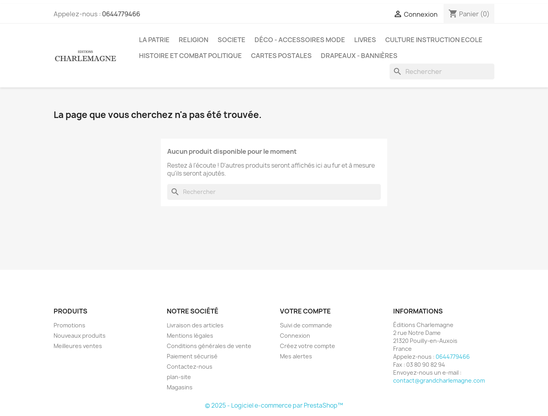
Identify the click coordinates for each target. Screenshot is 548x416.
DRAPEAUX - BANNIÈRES (359, 55)
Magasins (180, 387)
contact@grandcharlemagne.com (439, 380)
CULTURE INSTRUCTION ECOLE (433, 39)
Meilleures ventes (78, 346)
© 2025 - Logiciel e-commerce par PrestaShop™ (274, 405)
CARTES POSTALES (281, 55)
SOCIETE (231, 39)
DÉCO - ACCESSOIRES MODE (300, 39)
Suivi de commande (306, 325)
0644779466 (121, 14)
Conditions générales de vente (209, 346)
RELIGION (193, 39)
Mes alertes (296, 356)
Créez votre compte (307, 346)
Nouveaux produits (80, 335)
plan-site (179, 377)
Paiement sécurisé (192, 356)
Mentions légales (190, 335)
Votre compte (305, 311)
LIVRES (365, 39)
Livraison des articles (195, 325)
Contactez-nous (189, 366)
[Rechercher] (442, 71)
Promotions (69, 325)
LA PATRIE (154, 39)
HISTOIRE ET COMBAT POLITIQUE (190, 55)
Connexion (295, 335)
